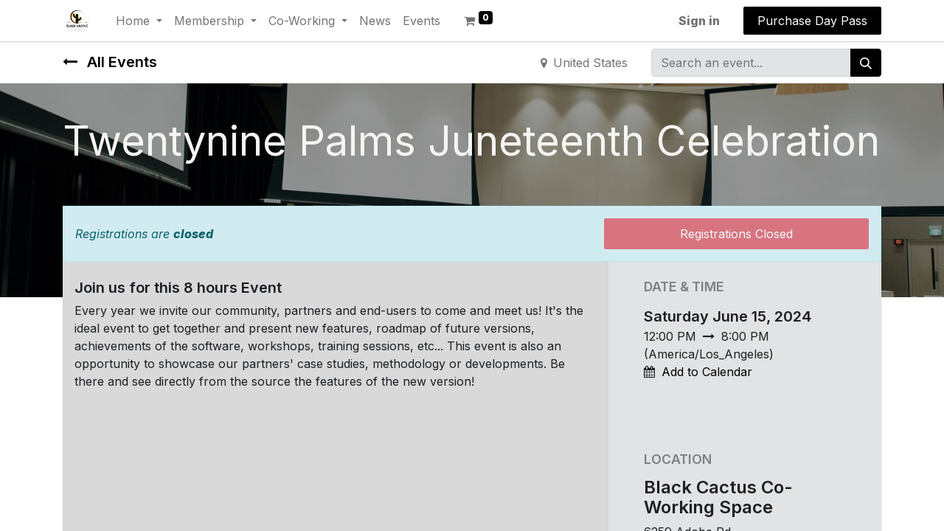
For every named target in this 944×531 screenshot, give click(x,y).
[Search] (865, 63)
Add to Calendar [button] (707, 371)
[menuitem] (375, 20)
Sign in (699, 20)
